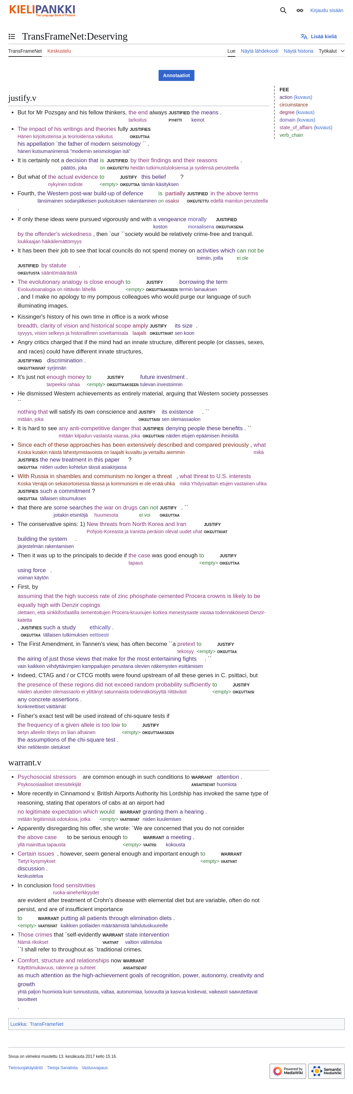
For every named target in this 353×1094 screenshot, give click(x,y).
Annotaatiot (176, 75)
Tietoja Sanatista (62, 1067)
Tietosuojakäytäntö (25, 1067)
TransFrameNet (46, 1024)
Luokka (18, 1024)
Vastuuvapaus (95, 1067)
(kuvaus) (303, 97)
